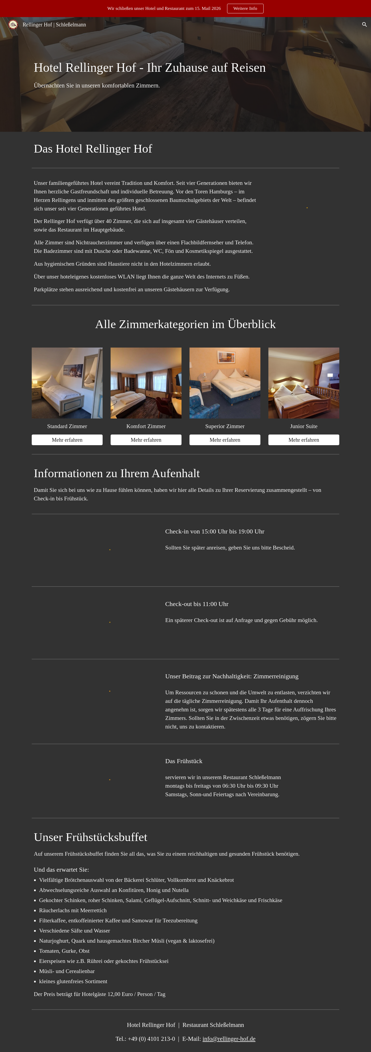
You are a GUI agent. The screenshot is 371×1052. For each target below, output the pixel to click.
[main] (185, 75)
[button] (364, 24)
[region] (185, 8)
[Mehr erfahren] (67, 440)
